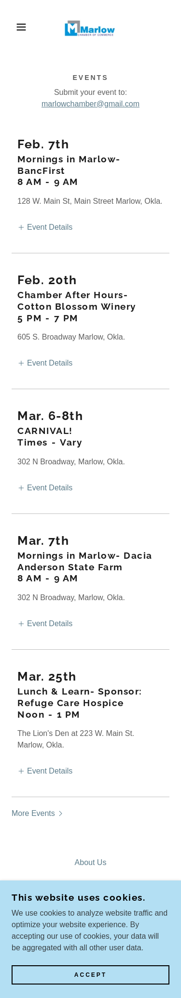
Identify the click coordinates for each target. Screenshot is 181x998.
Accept (90, 975)
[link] (91, 27)
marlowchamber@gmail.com (90, 104)
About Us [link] (91, 862)
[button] (14, 27)
